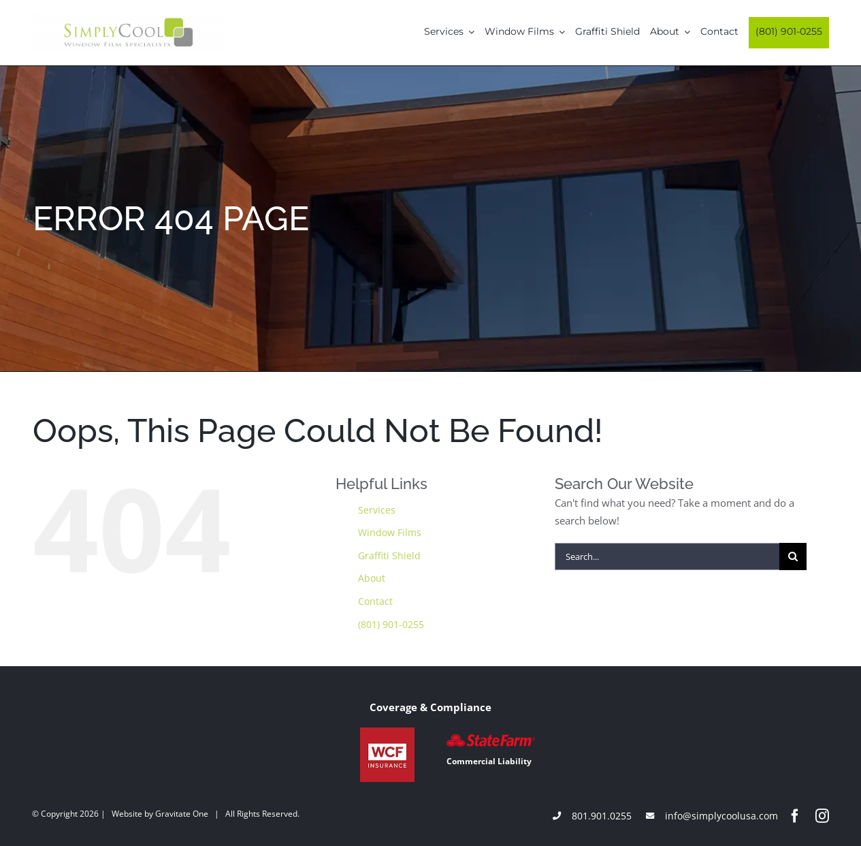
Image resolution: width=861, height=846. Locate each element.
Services (376, 509)
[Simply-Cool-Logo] (128, 19)
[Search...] (667, 556)
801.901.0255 (602, 815)
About (371, 577)
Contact (375, 601)
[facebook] (795, 816)
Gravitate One (181, 813)
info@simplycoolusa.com (721, 815)
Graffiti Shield (389, 555)
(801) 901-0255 (391, 624)
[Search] (793, 556)
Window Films (389, 532)
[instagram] (822, 816)
